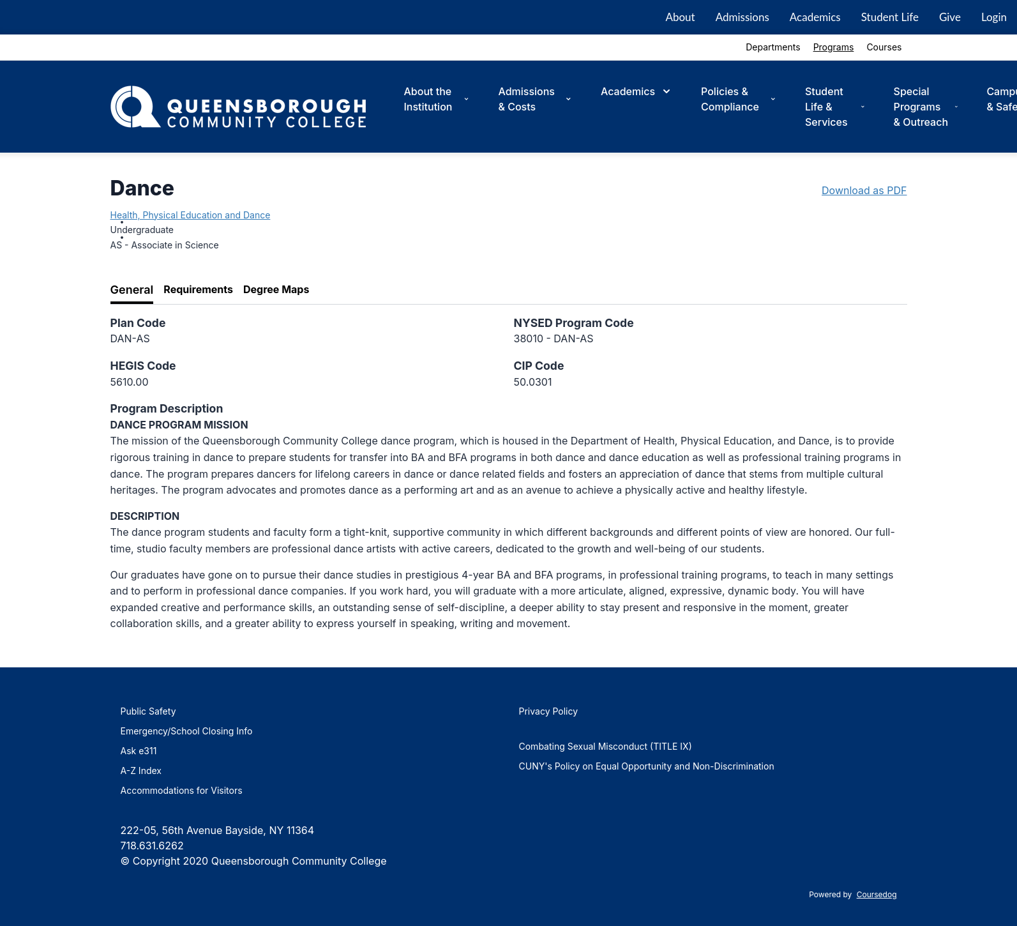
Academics (815, 17)
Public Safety (148, 711)
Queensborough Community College (299, 860)
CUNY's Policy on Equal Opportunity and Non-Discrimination (646, 766)
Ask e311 (139, 750)
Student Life (890, 17)
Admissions (742, 17)
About (680, 17)
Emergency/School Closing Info (187, 730)
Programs (833, 47)
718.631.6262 (152, 845)
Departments (773, 47)
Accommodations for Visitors (182, 790)
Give (950, 17)
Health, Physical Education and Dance (190, 214)
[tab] (132, 290)
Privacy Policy (548, 711)
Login (994, 17)
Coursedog (877, 894)
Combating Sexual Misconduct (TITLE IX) (605, 746)
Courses (883, 47)
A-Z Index (141, 770)
